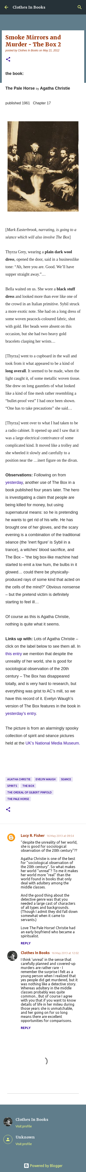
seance (66, 779)
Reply (26, 943)
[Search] (79, 7)
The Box (28, 785)
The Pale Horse (18, 798)
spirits (12, 785)
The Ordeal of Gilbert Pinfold (29, 792)
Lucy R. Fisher (33, 835)
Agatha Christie (18, 779)
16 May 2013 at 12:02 (65, 953)
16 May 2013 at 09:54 (60, 835)
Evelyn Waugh (46, 779)
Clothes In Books (29, 7)
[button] (8, 60)
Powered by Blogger (43, 1166)
